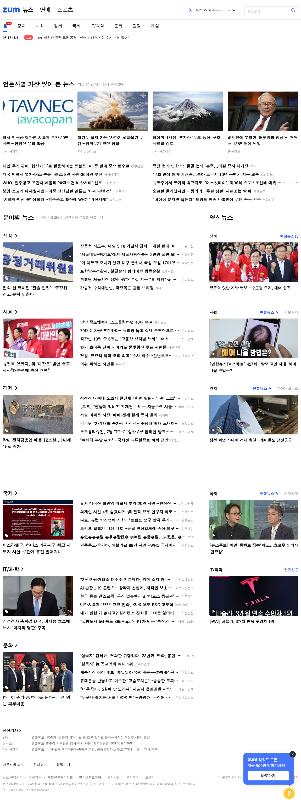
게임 (155, 26)
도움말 (149, 777)
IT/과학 (97, 26)
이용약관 (35, 777)
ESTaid (10, 790)
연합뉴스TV (289, 236)
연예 (45, 10)
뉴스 (28, 10)
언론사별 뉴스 (13, 764)
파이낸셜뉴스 (86, 151)
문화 (118, 26)
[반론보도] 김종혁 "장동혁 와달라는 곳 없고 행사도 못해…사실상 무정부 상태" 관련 (90, 737)
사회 (40, 26)
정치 (21, 26)
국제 (76, 26)
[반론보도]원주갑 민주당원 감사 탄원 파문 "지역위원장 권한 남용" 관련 (81, 743)
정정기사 (10, 730)
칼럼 (136, 26)
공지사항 (113, 777)
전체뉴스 (40, 764)
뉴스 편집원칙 (13, 777)
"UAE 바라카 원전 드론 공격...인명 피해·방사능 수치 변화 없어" (82, 37)
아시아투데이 (162, 151)
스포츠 (65, 10)
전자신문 (291, 569)
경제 (58, 26)
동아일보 (234, 151)
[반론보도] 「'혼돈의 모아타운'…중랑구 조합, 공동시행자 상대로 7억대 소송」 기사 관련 (94, 749)
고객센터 (132, 777)
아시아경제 (10, 151)
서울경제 (291, 312)
